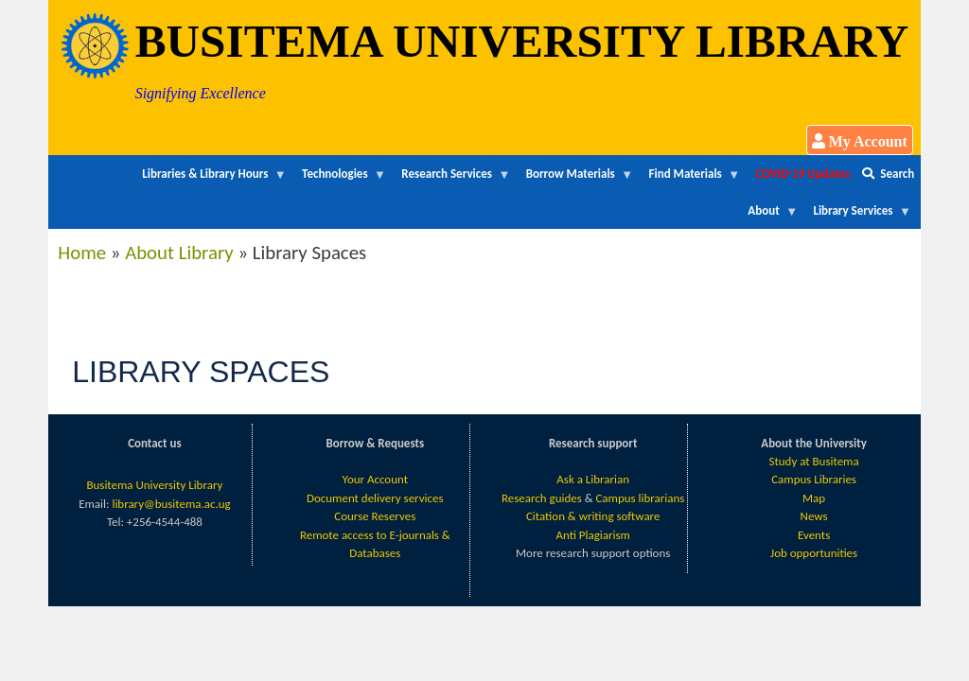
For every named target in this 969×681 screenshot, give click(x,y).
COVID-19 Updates (803, 173)
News (814, 516)
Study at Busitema (814, 461)
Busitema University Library (154, 485)
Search (888, 173)
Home (82, 252)
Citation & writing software (593, 516)
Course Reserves (374, 516)
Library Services (859, 216)
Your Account (375, 479)
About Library (179, 252)
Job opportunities (813, 553)
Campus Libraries (813, 479)
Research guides (542, 498)
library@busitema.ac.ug (171, 504)
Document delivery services (375, 498)
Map (813, 498)
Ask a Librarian (592, 479)
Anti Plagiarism (592, 535)
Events (814, 535)
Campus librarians (639, 498)
